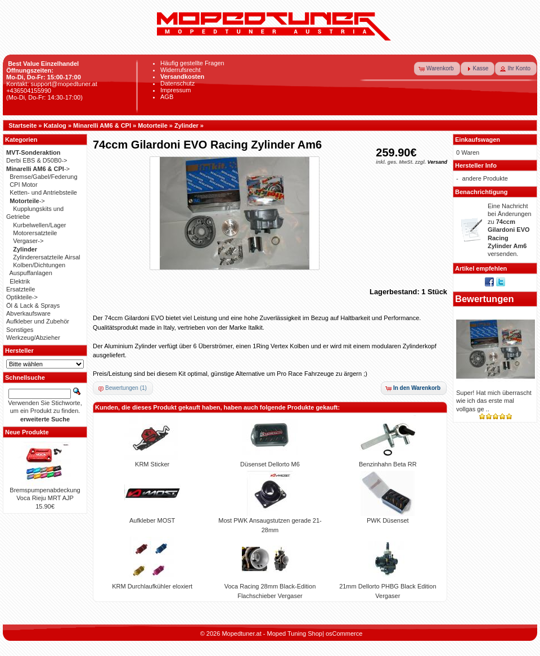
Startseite (22, 125)
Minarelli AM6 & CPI (102, 125)
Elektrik (20, 281)
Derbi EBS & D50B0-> (37, 160)
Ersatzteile (20, 289)
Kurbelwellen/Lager (39, 225)
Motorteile (153, 125)
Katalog (55, 125)
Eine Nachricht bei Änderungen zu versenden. (510, 230)
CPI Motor (24, 184)
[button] (437, 68)
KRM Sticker (152, 464)
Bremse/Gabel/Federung (43, 176)
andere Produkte (485, 178)
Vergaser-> (28, 240)
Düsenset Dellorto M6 (270, 464)
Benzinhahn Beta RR (388, 464)
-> (38, 168)
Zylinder (186, 125)
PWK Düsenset (388, 520)
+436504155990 (28, 90)
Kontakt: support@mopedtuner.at (51, 83)
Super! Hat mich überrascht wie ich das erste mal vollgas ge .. (494, 400)
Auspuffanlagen (31, 272)
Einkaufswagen (477, 139)
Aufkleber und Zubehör (37, 321)
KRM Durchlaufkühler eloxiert (152, 586)
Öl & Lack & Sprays (33, 305)
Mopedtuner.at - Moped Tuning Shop (272, 633)
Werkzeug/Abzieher (33, 337)
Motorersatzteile (35, 233)
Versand (437, 162)
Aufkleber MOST (152, 520)
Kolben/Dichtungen (39, 265)
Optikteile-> (22, 297)
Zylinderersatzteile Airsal (46, 257)
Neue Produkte (27, 432)
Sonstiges (19, 329)
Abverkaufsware (28, 313)
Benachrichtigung (481, 191)
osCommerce (344, 633)
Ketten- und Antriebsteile (43, 192)
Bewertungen (484, 299)
